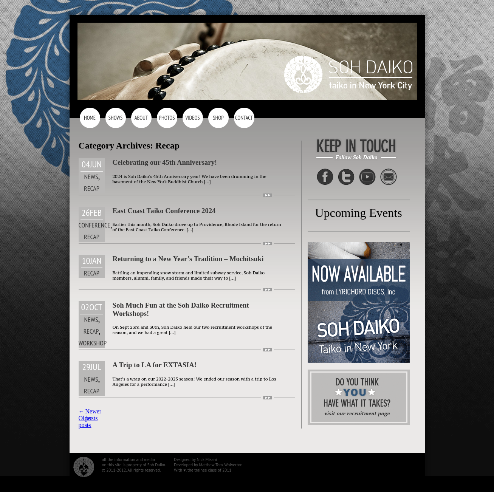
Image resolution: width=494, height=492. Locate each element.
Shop (218, 117)
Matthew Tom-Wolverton (220, 464)
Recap (91, 188)
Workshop (93, 343)
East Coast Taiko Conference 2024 (164, 211)
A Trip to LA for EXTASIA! (155, 365)
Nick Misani (207, 459)
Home (90, 117)
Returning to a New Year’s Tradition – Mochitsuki (188, 259)
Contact (244, 117)
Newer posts (93, 418)
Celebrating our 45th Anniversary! (165, 162)
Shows (115, 117)
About (141, 117)
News (91, 176)
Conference (95, 225)
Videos (192, 117)
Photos (167, 117)
